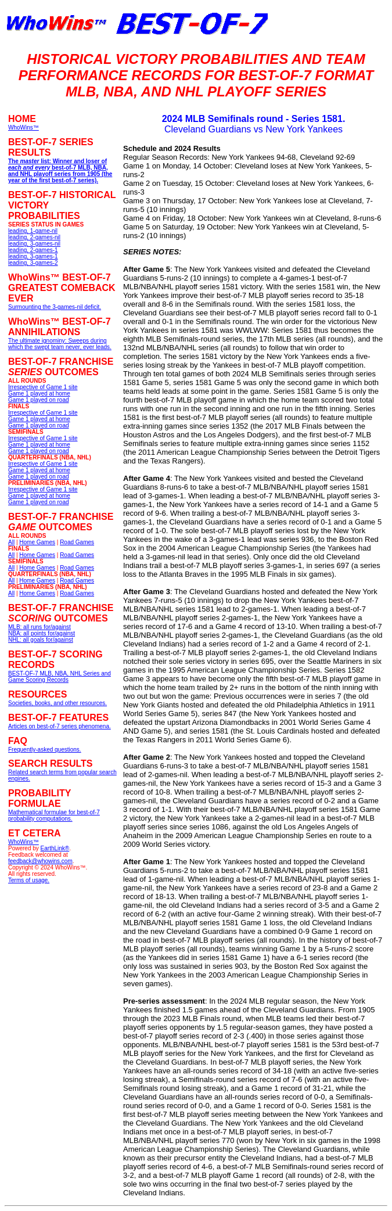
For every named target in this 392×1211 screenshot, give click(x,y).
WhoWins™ (23, 842)
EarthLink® (55, 848)
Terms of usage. (28, 880)
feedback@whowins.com (40, 861)
